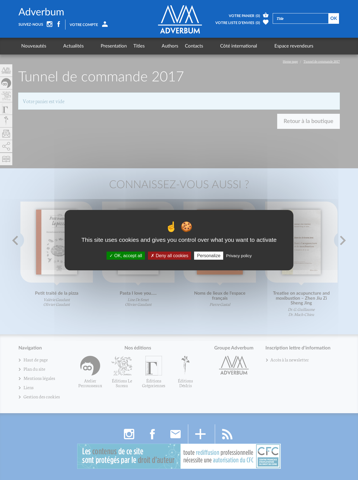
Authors (139, 46)
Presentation (93, 46)
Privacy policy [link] (239, 255)
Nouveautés (33, 46)
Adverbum (41, 12)
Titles (118, 46)
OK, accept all (125, 255)
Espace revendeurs (241, 46)
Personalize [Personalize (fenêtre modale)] (208, 255)
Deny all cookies (169, 255)
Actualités (63, 46)
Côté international (197, 46)
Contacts (163, 46)
